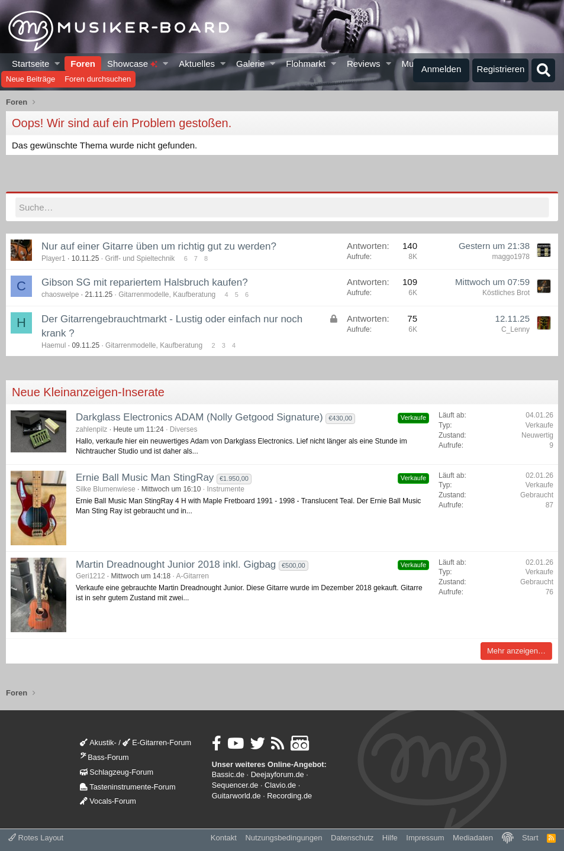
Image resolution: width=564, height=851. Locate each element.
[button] (57, 63)
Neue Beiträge (30, 79)
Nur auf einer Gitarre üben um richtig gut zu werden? (158, 246)
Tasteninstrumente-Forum (127, 786)
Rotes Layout (35, 837)
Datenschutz (352, 837)
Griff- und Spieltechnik (140, 258)
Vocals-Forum (108, 801)
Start (530, 837)
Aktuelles (197, 64)
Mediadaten (473, 837)
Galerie (250, 64)
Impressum (425, 837)
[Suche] (543, 70)
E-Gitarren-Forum (157, 742)
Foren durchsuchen (98, 79)
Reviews (364, 64)
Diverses (184, 429)
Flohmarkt (305, 64)
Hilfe (390, 837)
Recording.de (289, 795)
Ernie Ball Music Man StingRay (145, 477)
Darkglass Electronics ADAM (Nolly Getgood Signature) (199, 417)
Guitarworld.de (236, 795)
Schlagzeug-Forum (116, 772)
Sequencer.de (235, 785)
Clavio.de (280, 785)
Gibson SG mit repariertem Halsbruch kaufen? (144, 282)
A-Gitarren (192, 576)
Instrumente (225, 489)
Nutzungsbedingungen (283, 837)
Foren (82, 64)
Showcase (132, 64)
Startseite (30, 64)
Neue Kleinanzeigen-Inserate (88, 392)
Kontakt (224, 837)
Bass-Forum (104, 757)
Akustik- (98, 742)
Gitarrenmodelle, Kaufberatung (166, 294)
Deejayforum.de (277, 774)
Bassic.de (228, 774)
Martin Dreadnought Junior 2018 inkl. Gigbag (176, 564)
